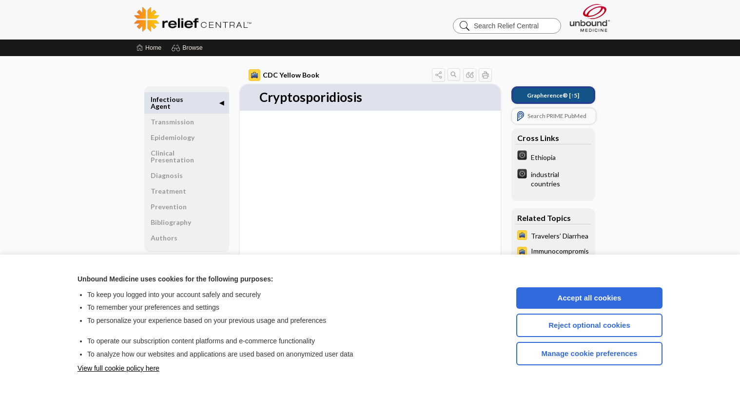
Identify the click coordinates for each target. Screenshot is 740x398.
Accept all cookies (590, 298)
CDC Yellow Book (284, 75)
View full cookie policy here (118, 368)
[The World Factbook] (553, 156)
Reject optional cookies (589, 325)
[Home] (148, 48)
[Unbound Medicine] (589, 17)
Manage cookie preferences (590, 353)
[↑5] (553, 95)
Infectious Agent (167, 102)
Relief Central (253, 19)
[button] (188, 48)
